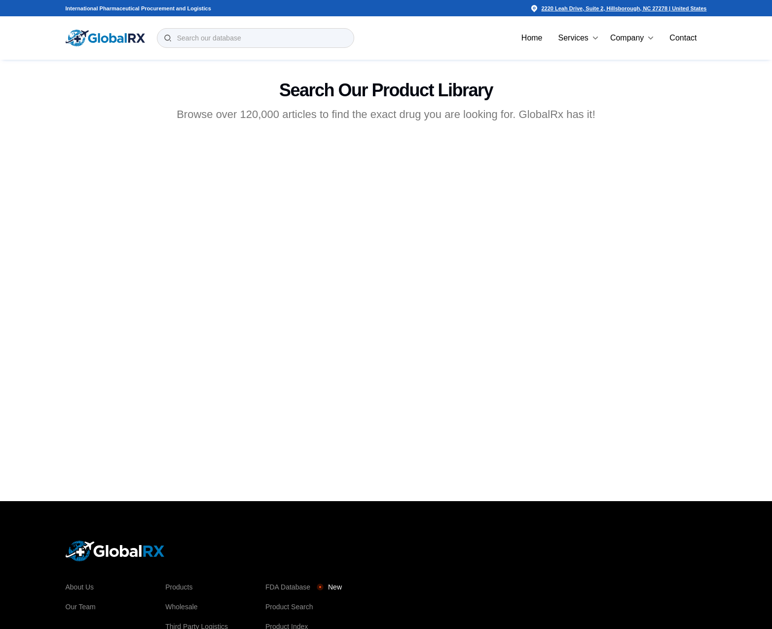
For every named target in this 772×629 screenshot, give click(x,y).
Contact (683, 38)
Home (532, 38)
